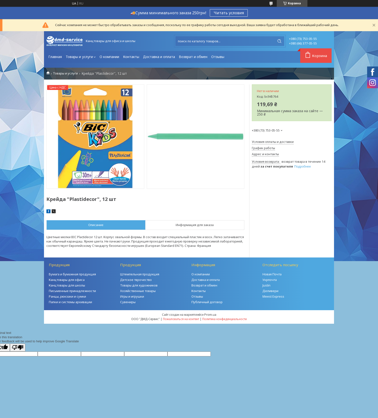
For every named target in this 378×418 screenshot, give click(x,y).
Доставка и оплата (159, 56)
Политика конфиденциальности (224, 319)
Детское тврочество (136, 280)
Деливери (270, 291)
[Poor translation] (17, 348)
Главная (55, 56)
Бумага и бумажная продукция (72, 274)
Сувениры (128, 302)
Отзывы (217, 56)
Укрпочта (269, 280)
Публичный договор (207, 302)
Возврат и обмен (193, 56)
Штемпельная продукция (139, 274)
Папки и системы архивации (70, 302)
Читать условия (229, 12)
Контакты (131, 56)
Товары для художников (139, 285)
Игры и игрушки (132, 296)
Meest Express (273, 296)
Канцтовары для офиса (67, 280)
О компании (109, 56)
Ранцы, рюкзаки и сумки (67, 296)
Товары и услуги (79, 56)
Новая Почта (272, 274)
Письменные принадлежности (72, 291)
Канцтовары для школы (67, 285)
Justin (266, 285)
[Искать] (279, 41)
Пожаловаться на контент (181, 319)
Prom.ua (210, 314)
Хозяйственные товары (138, 291)
